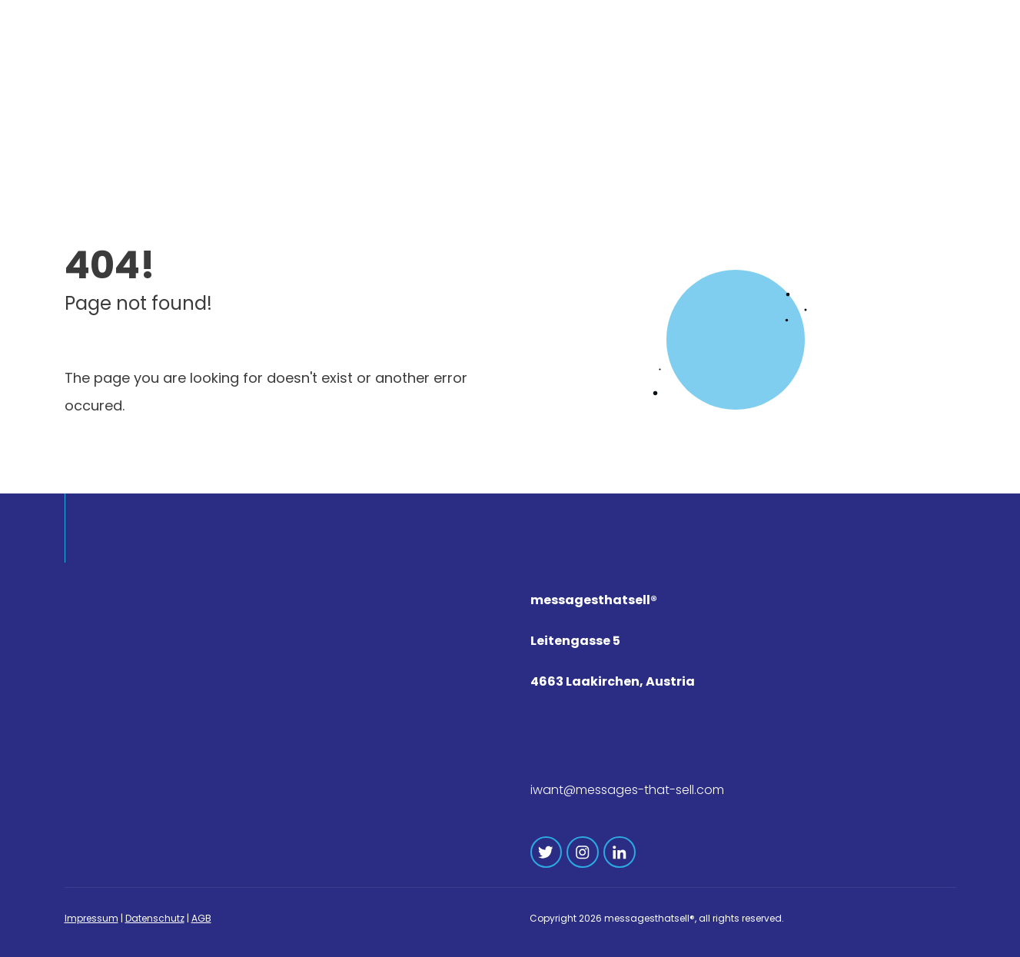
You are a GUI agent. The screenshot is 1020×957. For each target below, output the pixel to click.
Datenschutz (154, 918)
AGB (201, 918)
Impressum (91, 918)
